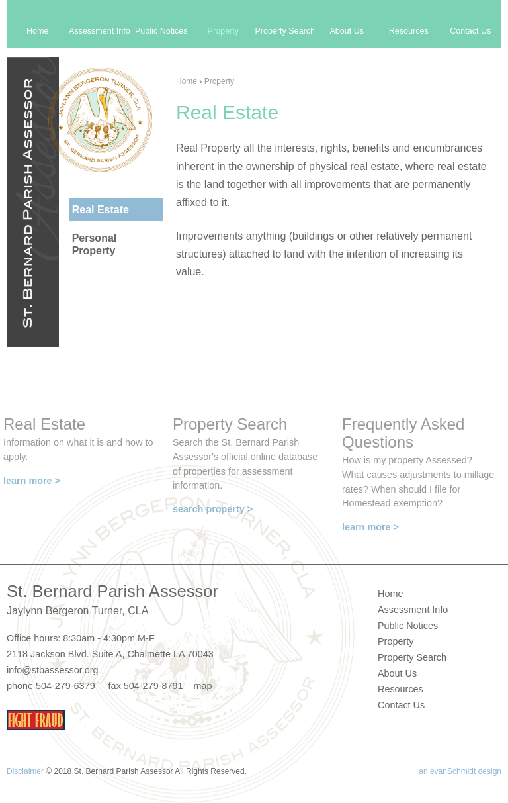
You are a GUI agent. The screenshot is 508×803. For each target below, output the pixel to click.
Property (219, 81)
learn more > (31, 480)
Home (186, 81)
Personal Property (94, 244)
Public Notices (161, 31)
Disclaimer (25, 771)
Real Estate (100, 209)
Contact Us (470, 31)
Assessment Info (99, 31)
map (202, 686)
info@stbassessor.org (53, 670)
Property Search (285, 31)
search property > (213, 509)
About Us (346, 31)
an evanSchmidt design (460, 771)
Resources (409, 31)
